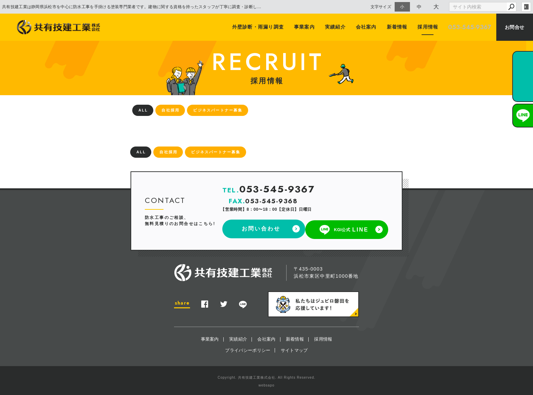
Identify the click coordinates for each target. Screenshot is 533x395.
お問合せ (515, 27)
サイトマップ (294, 348)
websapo (266, 383)
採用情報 (427, 27)
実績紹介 (336, 27)
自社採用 (170, 110)
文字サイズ (381, 7)
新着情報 (397, 27)
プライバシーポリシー (247, 348)
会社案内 (366, 27)
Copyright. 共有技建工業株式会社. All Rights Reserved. (266, 376)
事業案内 (305, 27)
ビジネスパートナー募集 (217, 110)
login (526, 7)
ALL (143, 110)
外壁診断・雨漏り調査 (260, 27)
